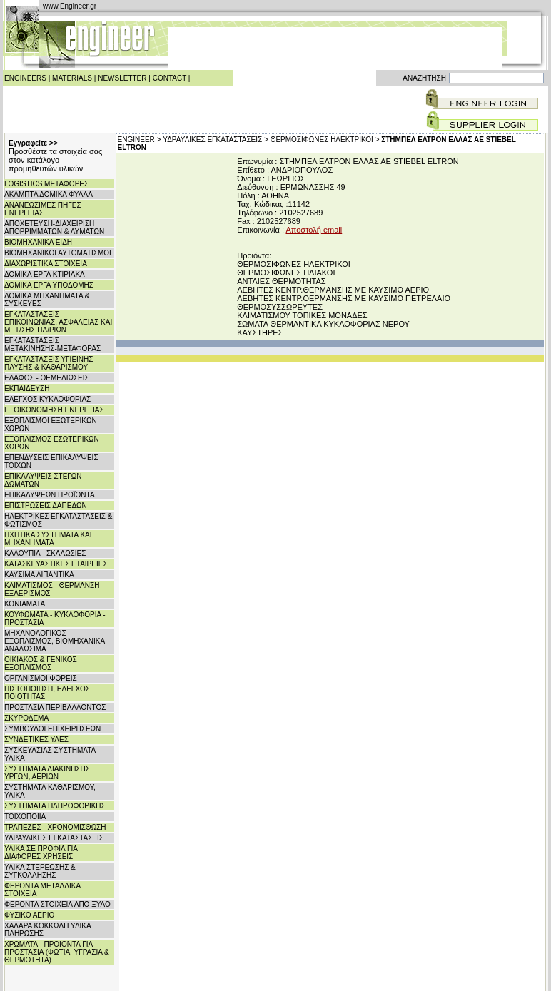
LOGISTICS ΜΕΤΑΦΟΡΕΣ (46, 184)
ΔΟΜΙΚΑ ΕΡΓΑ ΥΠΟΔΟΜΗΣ (48, 285)
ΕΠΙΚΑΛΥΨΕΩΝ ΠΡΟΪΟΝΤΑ (49, 495)
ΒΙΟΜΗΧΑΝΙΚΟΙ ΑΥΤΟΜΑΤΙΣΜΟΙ (57, 253)
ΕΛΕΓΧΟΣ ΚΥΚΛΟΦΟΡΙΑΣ (47, 399)
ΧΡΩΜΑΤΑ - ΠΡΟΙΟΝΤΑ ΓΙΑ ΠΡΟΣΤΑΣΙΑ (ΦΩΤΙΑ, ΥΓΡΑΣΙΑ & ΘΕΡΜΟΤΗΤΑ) (56, 952)
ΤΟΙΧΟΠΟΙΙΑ (25, 816)
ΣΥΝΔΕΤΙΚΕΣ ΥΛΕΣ (36, 739)
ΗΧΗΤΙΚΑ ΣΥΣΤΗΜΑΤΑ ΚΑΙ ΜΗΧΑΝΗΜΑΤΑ (48, 539)
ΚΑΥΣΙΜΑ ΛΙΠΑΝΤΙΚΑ (39, 575)
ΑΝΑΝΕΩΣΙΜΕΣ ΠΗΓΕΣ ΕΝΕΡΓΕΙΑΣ (42, 209)
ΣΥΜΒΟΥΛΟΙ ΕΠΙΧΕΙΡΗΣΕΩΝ (52, 729)
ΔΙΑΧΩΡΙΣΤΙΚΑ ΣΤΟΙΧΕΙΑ (45, 264)
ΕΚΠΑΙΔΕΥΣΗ (26, 388)
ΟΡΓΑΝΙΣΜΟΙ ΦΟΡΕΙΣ (40, 678)
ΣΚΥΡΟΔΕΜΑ (26, 718)
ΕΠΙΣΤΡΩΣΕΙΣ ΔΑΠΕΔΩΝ (45, 505)
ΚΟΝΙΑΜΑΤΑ (24, 604)
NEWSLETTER (122, 78)
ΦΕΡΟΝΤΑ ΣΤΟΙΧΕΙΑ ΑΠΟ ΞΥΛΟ (57, 904)
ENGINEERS (25, 78)
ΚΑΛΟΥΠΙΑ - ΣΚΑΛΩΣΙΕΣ (45, 553)
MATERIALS (72, 78)
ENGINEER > (139, 139)
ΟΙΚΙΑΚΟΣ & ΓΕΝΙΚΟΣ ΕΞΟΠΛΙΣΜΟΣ (40, 663)
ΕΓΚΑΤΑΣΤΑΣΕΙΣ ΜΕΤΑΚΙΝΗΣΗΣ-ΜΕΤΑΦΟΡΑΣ (52, 344)
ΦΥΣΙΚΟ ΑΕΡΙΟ (29, 915)
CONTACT (169, 78)
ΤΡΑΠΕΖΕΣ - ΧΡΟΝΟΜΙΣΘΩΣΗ (55, 827)
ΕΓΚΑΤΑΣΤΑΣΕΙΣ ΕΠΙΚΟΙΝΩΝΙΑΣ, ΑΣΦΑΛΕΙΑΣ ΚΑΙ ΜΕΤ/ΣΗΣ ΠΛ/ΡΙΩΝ (58, 322)
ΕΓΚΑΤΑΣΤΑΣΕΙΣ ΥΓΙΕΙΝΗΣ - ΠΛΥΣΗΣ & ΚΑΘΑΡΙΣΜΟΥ (51, 363)
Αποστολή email (313, 229)
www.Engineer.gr (69, 6)
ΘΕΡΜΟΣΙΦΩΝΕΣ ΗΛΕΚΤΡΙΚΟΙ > (325, 139)
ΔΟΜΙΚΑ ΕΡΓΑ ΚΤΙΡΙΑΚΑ (44, 274)
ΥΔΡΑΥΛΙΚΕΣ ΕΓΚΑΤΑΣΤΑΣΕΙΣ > (215, 139)
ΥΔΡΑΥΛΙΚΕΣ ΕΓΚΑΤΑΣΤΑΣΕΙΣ (53, 838)
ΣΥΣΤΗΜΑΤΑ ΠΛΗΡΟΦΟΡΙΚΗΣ (55, 806)
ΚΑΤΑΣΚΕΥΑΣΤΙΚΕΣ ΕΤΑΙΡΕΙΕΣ (56, 564)
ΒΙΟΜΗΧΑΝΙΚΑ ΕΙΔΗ (38, 242)
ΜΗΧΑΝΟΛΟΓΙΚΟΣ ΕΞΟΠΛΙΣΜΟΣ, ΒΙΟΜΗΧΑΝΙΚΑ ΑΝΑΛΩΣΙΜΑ (54, 641)
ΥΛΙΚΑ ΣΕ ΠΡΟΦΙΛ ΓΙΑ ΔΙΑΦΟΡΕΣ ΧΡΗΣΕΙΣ (40, 852)
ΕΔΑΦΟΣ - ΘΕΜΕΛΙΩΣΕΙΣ (46, 378)
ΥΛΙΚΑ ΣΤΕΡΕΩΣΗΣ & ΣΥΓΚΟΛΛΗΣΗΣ (40, 871)
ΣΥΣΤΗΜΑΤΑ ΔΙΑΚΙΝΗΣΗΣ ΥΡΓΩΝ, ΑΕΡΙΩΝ (47, 773)
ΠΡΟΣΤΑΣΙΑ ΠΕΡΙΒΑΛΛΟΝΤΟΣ (55, 707)
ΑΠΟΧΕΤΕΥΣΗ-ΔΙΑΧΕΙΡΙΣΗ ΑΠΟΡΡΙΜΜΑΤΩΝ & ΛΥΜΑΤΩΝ (54, 227)
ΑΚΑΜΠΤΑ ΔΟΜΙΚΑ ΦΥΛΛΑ (48, 194)
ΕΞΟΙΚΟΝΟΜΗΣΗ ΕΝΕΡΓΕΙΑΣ (54, 410)
